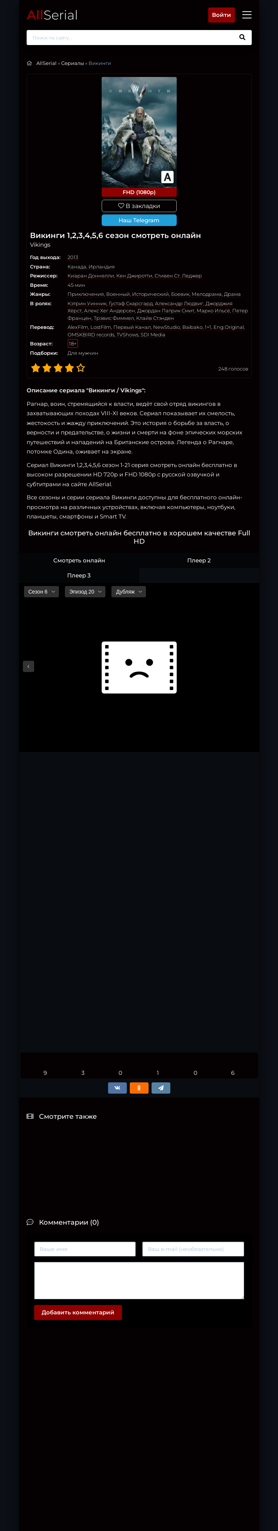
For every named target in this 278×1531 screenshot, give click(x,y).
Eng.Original (228, 327)
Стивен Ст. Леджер (178, 276)
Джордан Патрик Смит (165, 310)
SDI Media (153, 335)
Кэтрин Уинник (87, 303)
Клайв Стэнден (155, 318)
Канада (77, 267)
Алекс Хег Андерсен (109, 310)
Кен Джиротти (134, 276)
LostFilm (100, 327)
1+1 (208, 327)
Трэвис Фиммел (114, 318)
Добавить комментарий (78, 1312)
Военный (118, 294)
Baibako (192, 327)
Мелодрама (207, 294)
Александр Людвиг (179, 303)
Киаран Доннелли (91, 276)
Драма (232, 294)
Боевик (180, 294)
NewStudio (166, 327)
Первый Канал (132, 327)
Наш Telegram (139, 220)
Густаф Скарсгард (131, 303)
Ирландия (102, 267)
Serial (52, 15)
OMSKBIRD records (91, 335)
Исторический (150, 294)
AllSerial (46, 63)
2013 (73, 257)
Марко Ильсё (213, 310)
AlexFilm (78, 327)
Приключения (86, 294)
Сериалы (72, 63)
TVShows (127, 335)
